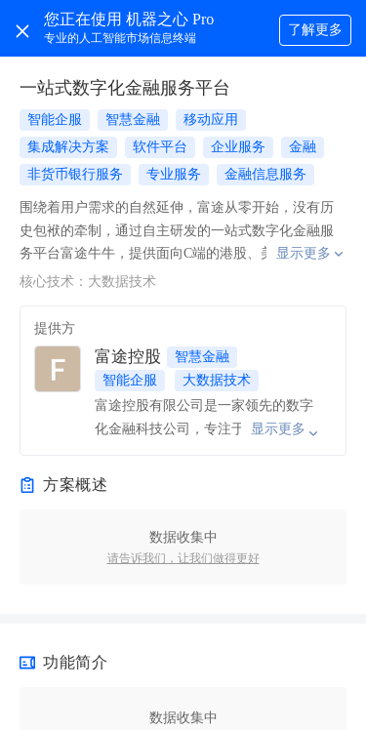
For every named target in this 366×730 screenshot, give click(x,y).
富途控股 (128, 356)
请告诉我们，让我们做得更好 (183, 558)
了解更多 (315, 29)
